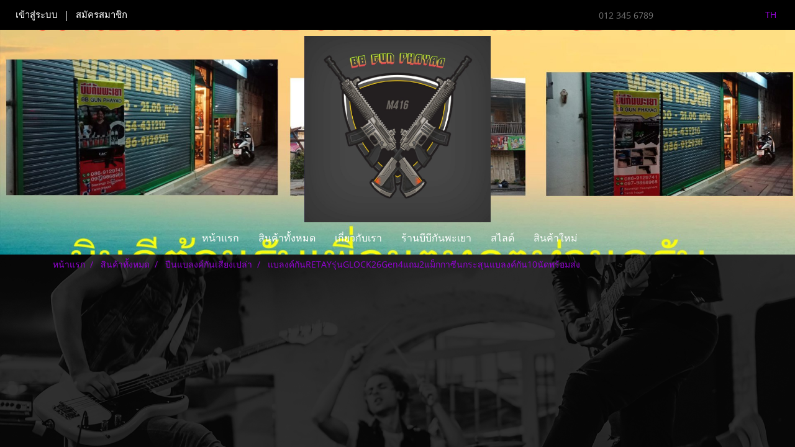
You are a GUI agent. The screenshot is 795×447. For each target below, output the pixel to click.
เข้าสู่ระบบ (37, 15)
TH (763, 14)
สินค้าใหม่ (556, 238)
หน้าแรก (220, 238)
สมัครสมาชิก (101, 15)
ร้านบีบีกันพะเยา (436, 238)
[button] (598, 238)
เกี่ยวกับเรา (358, 238)
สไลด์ (502, 238)
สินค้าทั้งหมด (287, 238)
